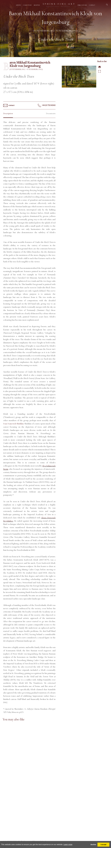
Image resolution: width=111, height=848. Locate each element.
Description (8, 113)
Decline (93, 844)
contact (8, 105)
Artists (18, 5)
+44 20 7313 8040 (47, 105)
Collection (27, 5)
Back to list (102, 61)
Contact (92, 5)
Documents (51, 113)
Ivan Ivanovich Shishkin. (13, 424)
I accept (103, 844)
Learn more (67, 844)
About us (37, 5)
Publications (82, 5)
